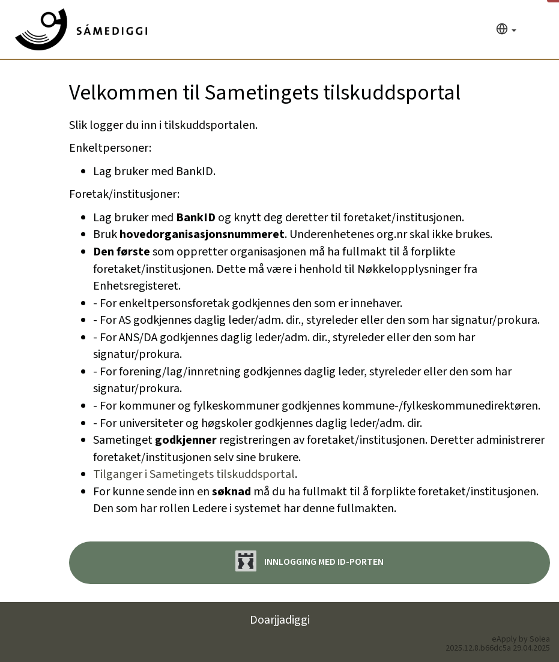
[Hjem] (81, 29)
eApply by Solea (521, 639)
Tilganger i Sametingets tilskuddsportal (194, 474)
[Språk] (506, 30)
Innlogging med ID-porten (309, 560)
